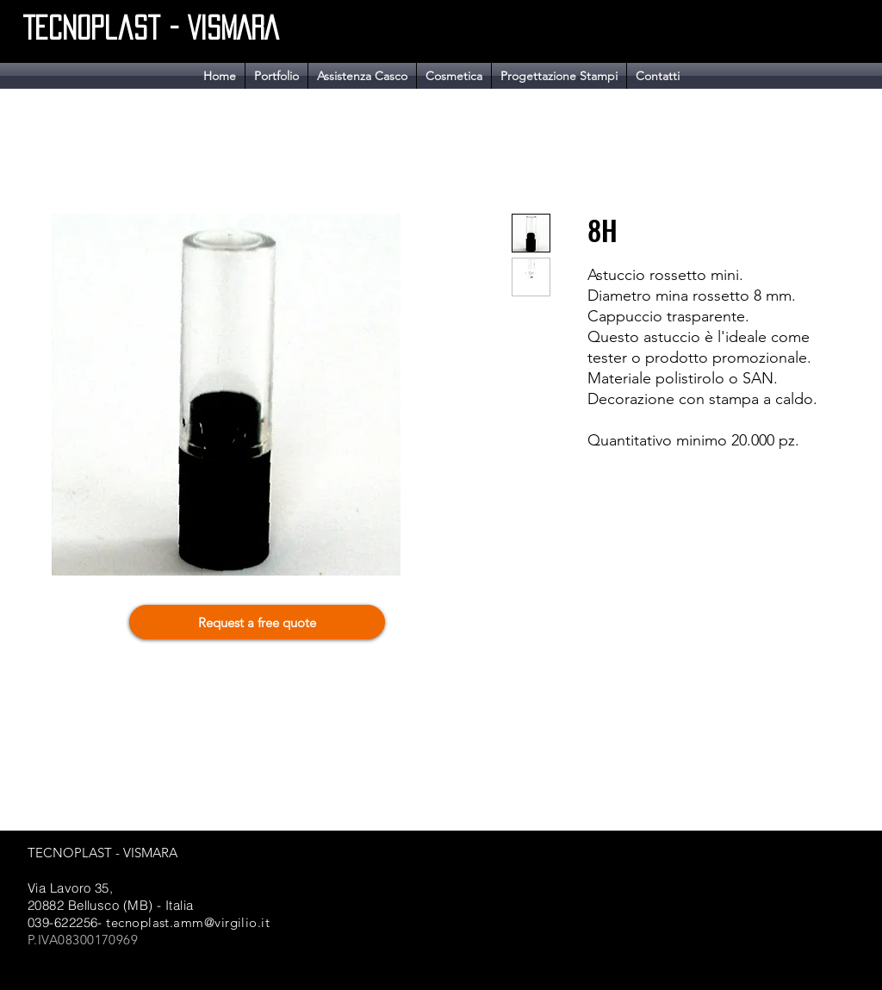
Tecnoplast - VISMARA (150, 28)
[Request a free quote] (257, 622)
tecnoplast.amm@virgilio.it (188, 922)
